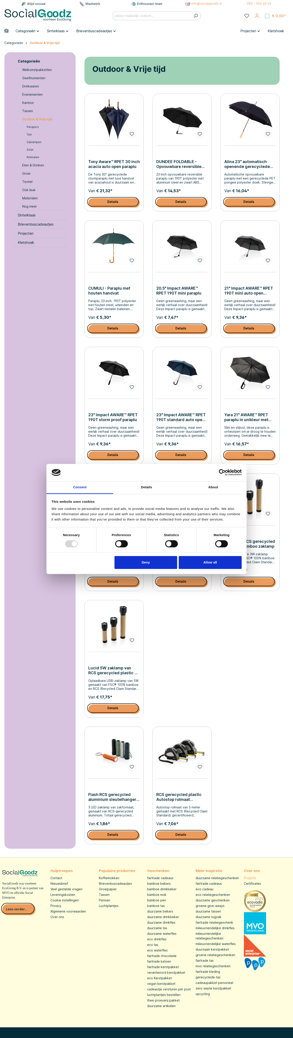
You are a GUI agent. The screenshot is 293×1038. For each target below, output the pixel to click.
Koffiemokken (109, 878)
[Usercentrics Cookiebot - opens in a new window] (222, 472)
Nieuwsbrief (59, 883)
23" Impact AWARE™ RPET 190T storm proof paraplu (113, 417)
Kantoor (28, 103)
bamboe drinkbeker (162, 889)
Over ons (57, 917)
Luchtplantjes (108, 906)
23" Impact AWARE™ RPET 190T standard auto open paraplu (181, 417)
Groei (26, 173)
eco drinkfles (157, 939)
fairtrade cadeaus (160, 878)
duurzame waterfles (162, 933)
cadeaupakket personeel (214, 983)
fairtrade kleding (208, 971)
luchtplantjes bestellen (164, 995)
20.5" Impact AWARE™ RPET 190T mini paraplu (178, 290)
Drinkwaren (30, 86)
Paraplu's (33, 127)
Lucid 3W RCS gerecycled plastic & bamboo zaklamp (249, 544)
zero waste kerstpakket (213, 988)
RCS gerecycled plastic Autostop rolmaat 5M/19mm (179, 797)
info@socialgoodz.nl (203, 3)
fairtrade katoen (159, 961)
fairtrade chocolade (162, 956)
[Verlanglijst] (247, 16)
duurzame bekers (160, 911)
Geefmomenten (33, 78)
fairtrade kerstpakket (163, 967)
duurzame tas (157, 928)
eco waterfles (157, 950)
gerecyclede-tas (208, 977)
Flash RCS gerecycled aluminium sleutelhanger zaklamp (112, 797)
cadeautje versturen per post (169, 989)
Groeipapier (108, 889)
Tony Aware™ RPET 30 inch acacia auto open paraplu (114, 164)
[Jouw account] (257, 16)
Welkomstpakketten (37, 70)
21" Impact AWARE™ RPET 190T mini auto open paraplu (248, 291)
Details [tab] (146, 487)
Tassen (27, 111)
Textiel (27, 182)
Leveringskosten (62, 895)
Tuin (29, 134)
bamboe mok (157, 895)
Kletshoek (26, 242)
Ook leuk (29, 190)
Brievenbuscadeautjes (36, 224)
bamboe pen (156, 900)
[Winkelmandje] (275, 16)
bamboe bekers (159, 883)
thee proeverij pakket (163, 1000)
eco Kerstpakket (159, 978)
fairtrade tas (205, 960)
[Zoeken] (196, 15)
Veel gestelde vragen (66, 889)
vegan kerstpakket (161, 983)
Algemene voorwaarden (68, 911)
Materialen (30, 198)
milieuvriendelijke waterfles (216, 944)
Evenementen (32, 94)
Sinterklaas (27, 215)
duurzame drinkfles (161, 922)
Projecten (26, 233)
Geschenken (158, 870)
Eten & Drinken (33, 165)
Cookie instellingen (64, 900)
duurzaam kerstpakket (212, 949)
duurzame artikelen (161, 1006)
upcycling (203, 994)
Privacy (55, 906)
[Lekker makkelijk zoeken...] (151, 15)
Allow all (210, 562)
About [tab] (213, 487)
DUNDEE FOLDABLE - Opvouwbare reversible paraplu (178, 164)
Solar (30, 149)
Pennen (104, 900)
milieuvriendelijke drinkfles (215, 928)
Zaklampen (34, 142)
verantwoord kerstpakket (166, 972)
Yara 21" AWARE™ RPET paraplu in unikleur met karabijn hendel (246, 417)
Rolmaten (33, 157)
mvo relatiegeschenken (213, 966)
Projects (250, 878)
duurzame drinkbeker (163, 917)
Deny (146, 562)
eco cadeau (204, 889)
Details (112, 202)
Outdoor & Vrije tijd (37, 119)
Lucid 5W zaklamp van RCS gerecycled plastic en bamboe (113, 670)
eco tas (152, 945)
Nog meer (29, 206)
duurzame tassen (208, 911)
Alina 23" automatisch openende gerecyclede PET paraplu (247, 164)
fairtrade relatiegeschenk (214, 922)
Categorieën (29, 61)
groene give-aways (210, 906)
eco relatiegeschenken (213, 895)
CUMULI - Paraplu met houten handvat (109, 290)
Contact (56, 878)
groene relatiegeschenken (215, 955)
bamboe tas (156, 906)
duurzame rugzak (208, 917)
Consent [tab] (80, 487)
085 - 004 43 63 (259, 3)
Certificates (252, 883)
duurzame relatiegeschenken (217, 878)
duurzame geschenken (213, 900)
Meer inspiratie (209, 870)
